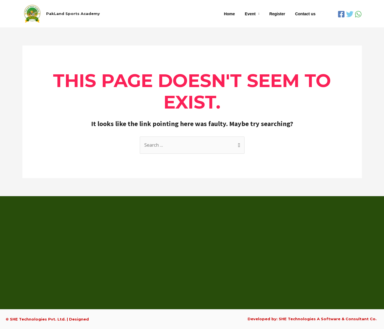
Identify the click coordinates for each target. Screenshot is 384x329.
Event (255, 14)
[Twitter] (349, 14)
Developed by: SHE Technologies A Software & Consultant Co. (312, 319)
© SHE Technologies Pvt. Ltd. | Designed (47, 319)
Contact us (306, 14)
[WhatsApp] (358, 14)
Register (280, 14)
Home (236, 14)
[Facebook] (341, 14)
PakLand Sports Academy (73, 13)
